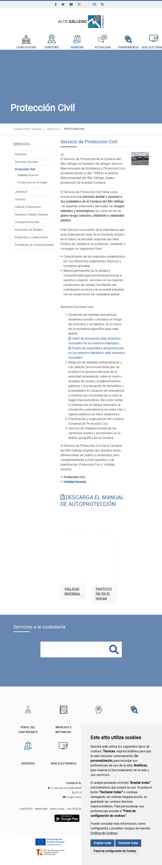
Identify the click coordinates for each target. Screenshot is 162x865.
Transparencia (128, 42)
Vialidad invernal (28, 175)
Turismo (20, 199)
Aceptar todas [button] (102, 843)
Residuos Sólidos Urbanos (31, 214)
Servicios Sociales (26, 162)
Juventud (21, 191)
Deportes (21, 154)
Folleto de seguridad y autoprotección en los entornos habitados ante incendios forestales (96, 352)
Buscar (114, 649)
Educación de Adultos (29, 229)
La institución (26, 42)
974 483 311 (80, 792)
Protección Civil (25, 169)
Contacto (26, 808)
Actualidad (103, 42)
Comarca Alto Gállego (27, 129)
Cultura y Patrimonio (28, 207)
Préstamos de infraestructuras (34, 245)
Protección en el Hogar (32, 182)
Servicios (77, 42)
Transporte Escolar (27, 222)
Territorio (51, 42)
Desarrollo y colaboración (31, 237)
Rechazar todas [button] (128, 843)
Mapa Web (41, 808)
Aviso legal (57, 808)
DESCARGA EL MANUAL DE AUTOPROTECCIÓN (92, 500)
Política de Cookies (104, 833)
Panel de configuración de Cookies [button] (115, 851)
